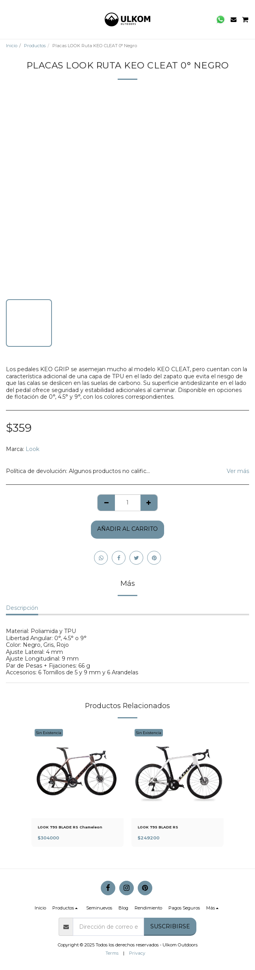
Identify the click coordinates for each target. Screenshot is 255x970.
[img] (77, 772)
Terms (111, 953)
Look (32, 449)
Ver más (238, 471)
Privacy (137, 953)
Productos (35, 45)
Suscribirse (170, 926)
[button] (8, 19)
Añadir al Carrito (127, 528)
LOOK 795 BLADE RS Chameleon (70, 827)
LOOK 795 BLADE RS (158, 827)
